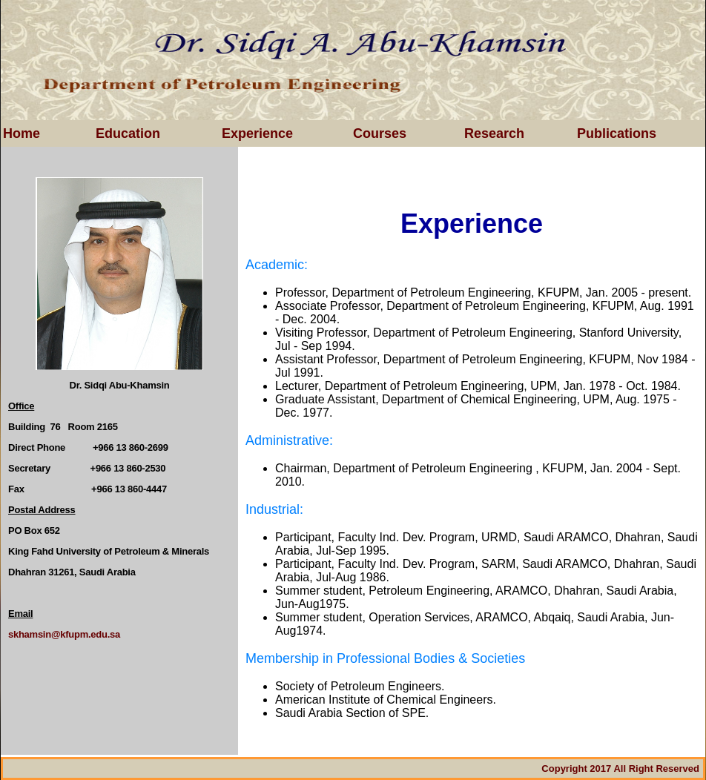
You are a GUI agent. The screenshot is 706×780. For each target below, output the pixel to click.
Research (494, 133)
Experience (257, 133)
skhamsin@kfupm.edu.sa (64, 634)
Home (21, 133)
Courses (379, 133)
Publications (616, 133)
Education (128, 133)
